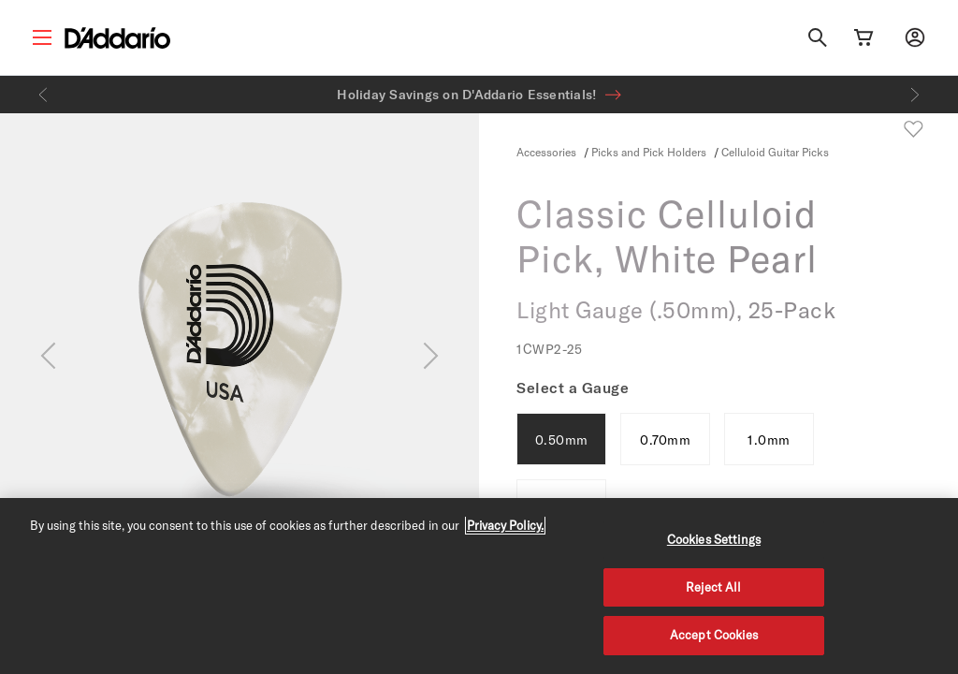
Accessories (546, 151)
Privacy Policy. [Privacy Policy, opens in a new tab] (505, 525)
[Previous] (43, 94)
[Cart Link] (863, 37)
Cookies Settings (714, 539)
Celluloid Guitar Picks (775, 151)
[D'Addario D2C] (117, 38)
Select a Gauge (572, 387)
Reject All (713, 586)
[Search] (817, 37)
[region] (479, 586)
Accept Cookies (714, 634)
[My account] (915, 37)
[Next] (915, 94)
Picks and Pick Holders (650, 151)
